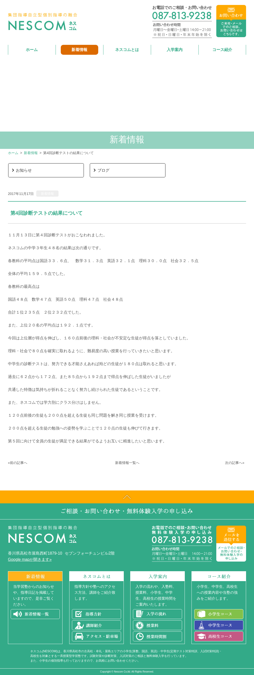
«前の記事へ (17, 463)
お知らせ (24, 170)
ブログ (103, 170)
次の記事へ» (234, 463)
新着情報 (31, 153)
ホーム (13, 153)
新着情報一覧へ (127, 463)
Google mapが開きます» (30, 559)
